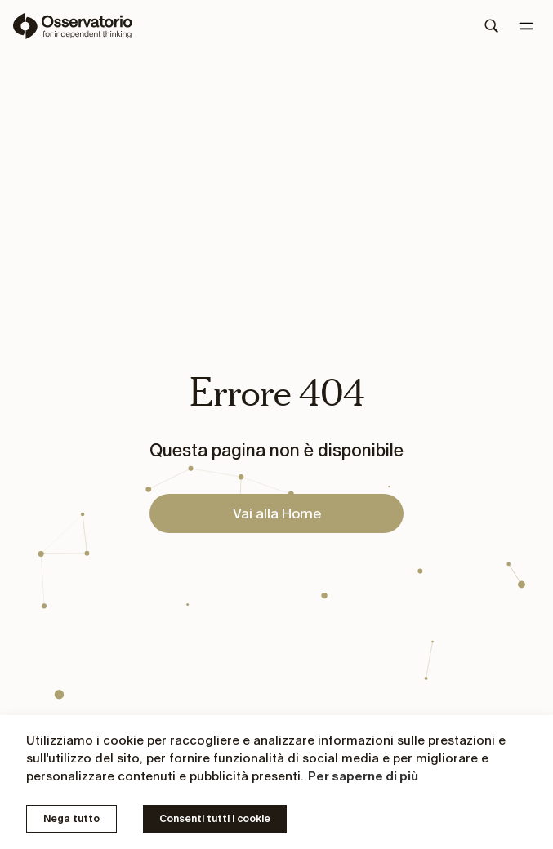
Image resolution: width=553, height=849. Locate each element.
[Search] (492, 26)
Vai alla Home (277, 513)
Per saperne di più (363, 776)
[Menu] (526, 26)
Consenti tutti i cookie (214, 818)
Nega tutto (71, 818)
